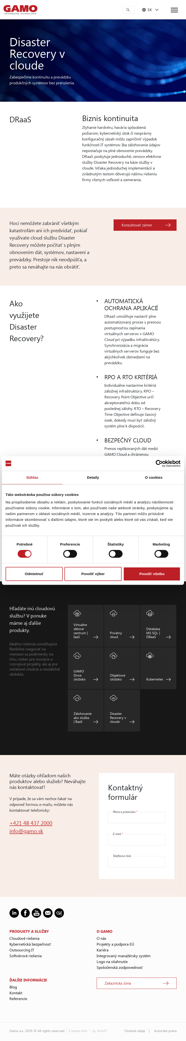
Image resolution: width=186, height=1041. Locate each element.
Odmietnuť (34, 574)
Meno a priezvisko (125, 812)
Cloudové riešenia (24, 938)
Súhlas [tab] (32, 477)
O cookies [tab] (154, 477)
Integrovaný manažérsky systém (124, 955)
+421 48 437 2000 (30, 822)
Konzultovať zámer (137, 225)
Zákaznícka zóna (118, 983)
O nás (101, 938)
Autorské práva (165, 1030)
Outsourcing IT (21, 949)
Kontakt (15, 992)
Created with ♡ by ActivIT (88, 1030)
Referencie (18, 998)
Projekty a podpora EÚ (115, 944)
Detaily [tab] (93, 477)
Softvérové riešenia (25, 955)
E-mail (118, 834)
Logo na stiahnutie (112, 961)
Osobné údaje (134, 1030)
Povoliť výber (93, 574)
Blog (13, 986)
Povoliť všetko (151, 574)
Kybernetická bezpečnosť (30, 944)
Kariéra (102, 949)
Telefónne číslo (122, 856)
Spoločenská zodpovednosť (120, 967)
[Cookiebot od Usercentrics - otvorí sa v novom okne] (159, 463)
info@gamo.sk (26, 830)
